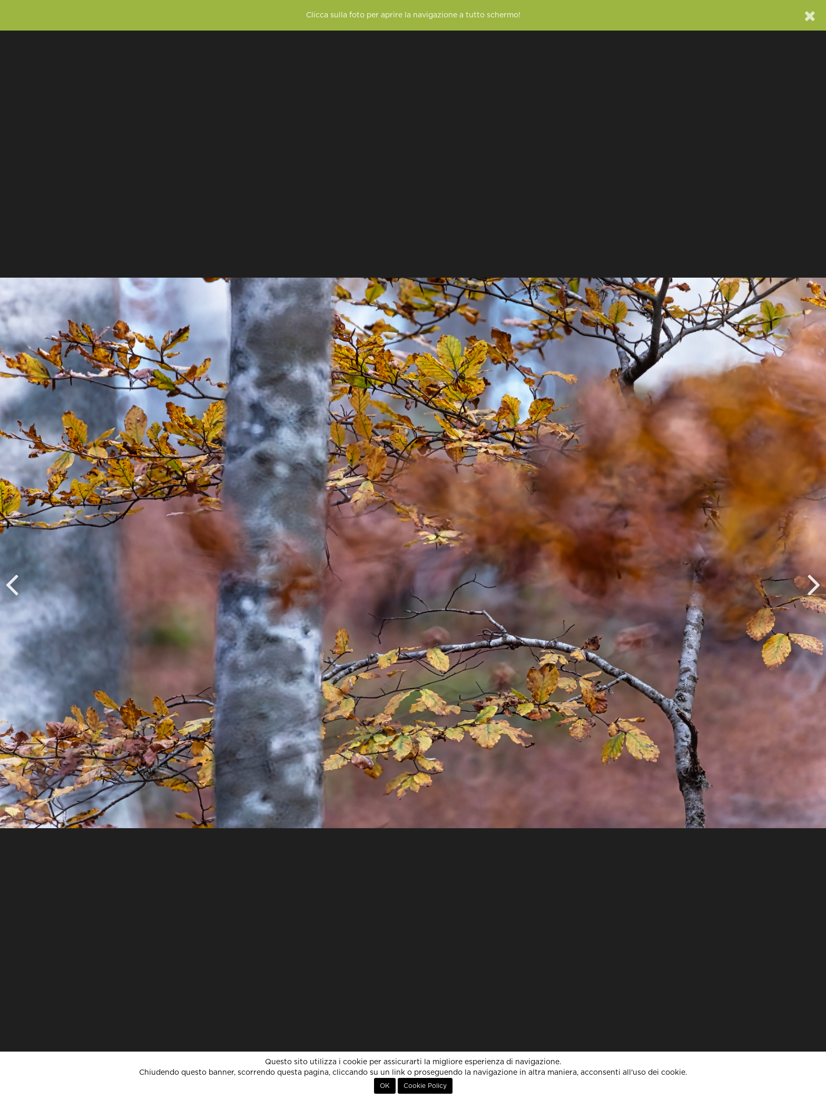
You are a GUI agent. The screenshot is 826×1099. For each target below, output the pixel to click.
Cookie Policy (425, 1086)
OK (385, 1086)
